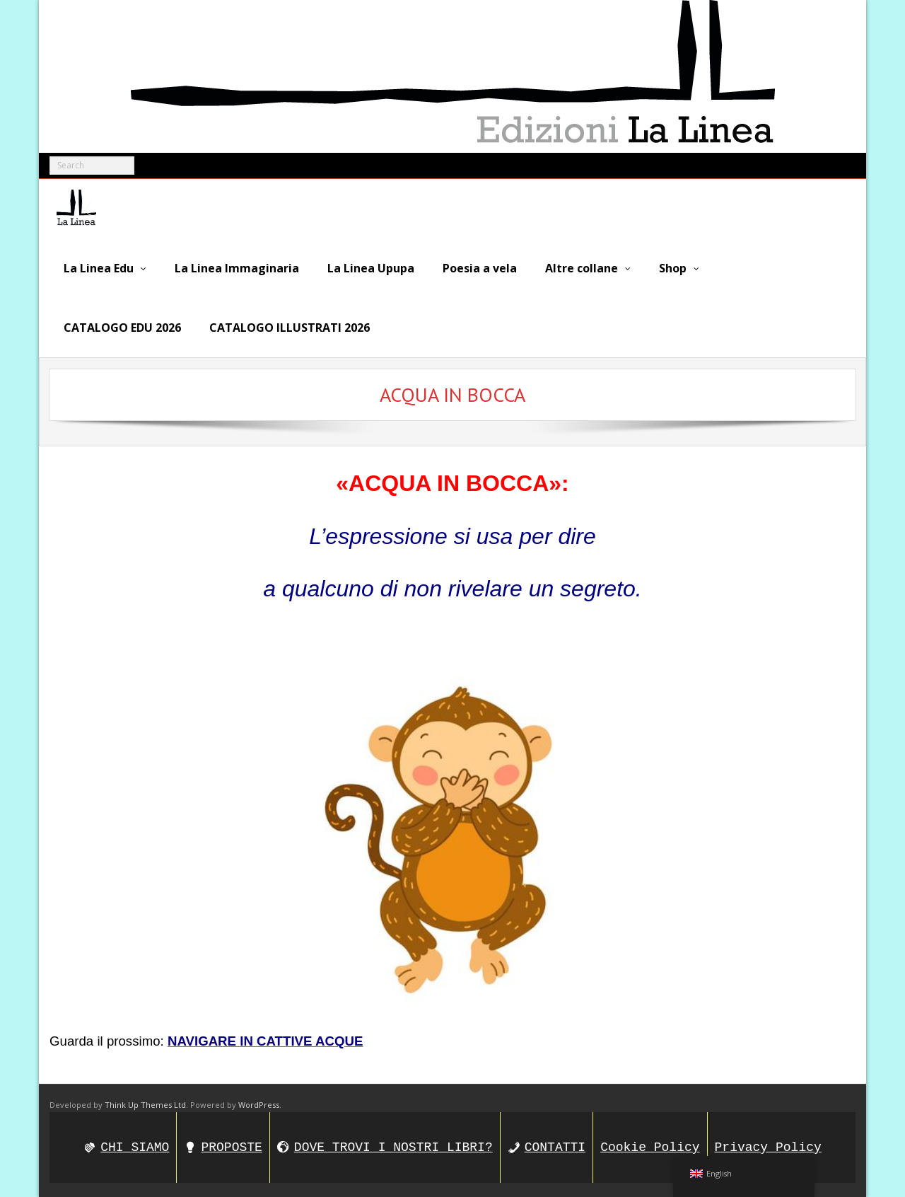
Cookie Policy (649, 1147)
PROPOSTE (231, 1147)
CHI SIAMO (134, 1147)
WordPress (258, 1104)
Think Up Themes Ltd (145, 1104)
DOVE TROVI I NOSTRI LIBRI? (393, 1147)
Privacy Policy (768, 1147)
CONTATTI (555, 1147)
